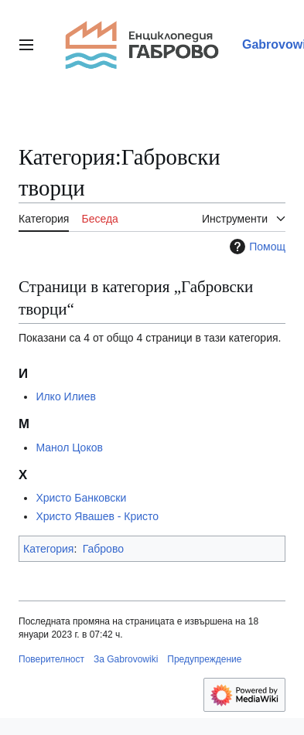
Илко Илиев (65, 396)
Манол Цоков (69, 447)
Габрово (103, 549)
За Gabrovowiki (126, 659)
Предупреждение (204, 659)
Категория (48, 549)
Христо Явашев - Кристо (97, 516)
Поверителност (51, 659)
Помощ (255, 246)
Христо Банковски (81, 498)
